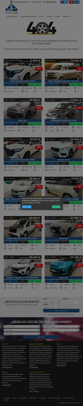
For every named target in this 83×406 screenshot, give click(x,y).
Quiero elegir (27, 207)
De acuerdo (56, 207)
